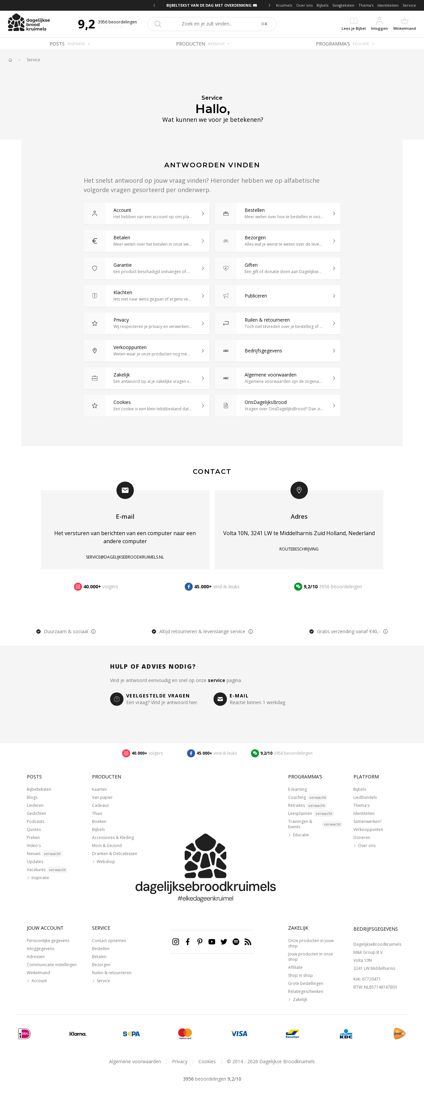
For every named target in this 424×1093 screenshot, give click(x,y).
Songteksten (343, 5)
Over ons (304, 5)
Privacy (179, 1061)
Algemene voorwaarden (135, 1061)
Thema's (365, 5)
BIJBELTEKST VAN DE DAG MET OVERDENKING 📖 (211, 5)
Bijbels (322, 5)
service (216, 680)
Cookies (207, 1061)
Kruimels (284, 5)
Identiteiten (388, 5)
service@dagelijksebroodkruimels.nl (125, 557)
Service (409, 5)
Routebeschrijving (299, 549)
